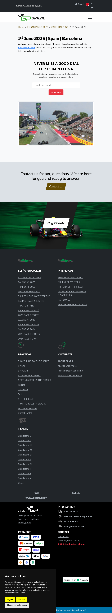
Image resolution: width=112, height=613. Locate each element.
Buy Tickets (56, 223)
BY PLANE (23, 370)
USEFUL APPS (25, 413)
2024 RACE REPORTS (29, 333)
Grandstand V (24, 478)
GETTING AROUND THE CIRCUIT (34, 380)
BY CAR (22, 365)
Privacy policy (24, 522)
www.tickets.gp (36, 497)
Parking (21, 384)
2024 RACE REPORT (28, 338)
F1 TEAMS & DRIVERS (29, 277)
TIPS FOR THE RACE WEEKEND (34, 296)
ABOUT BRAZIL (65, 361)
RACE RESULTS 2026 (28, 310)
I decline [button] (21, 600)
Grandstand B (24, 459)
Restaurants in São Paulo (70, 370)
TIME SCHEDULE (26, 286)
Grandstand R (24, 468)
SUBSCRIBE (56, 92)
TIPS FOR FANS (26, 305)
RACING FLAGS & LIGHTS (31, 300)
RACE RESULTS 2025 (28, 324)
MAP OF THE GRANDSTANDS (72, 304)
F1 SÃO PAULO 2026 (37, 26)
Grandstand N (25, 464)
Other (21, 482)
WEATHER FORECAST (29, 291)
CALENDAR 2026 (26, 282)
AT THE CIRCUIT (26, 398)
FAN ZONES (64, 299)
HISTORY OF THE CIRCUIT (71, 286)
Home (21, 26)
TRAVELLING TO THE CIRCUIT (33, 361)
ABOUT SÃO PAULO (67, 365)
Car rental (23, 389)
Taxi (20, 394)
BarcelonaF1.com (26, 47)
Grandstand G (24, 435)
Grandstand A (24, 440)
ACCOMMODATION (27, 408)
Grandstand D (25, 454)
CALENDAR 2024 (26, 329)
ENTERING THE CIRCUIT (70, 277)
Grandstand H (25, 445)
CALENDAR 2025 (60, 26)
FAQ (36, 493)
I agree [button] (10, 600)
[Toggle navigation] (90, 17)
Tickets (76, 493)
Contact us (56, 186)
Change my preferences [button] (17, 605)
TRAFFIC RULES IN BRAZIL (32, 403)
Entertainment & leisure (70, 375)
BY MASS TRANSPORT (29, 375)
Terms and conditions (28, 519)
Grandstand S (24, 473)
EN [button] (90, 4)
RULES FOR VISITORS (69, 282)
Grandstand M (25, 449)
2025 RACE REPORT (28, 315)
